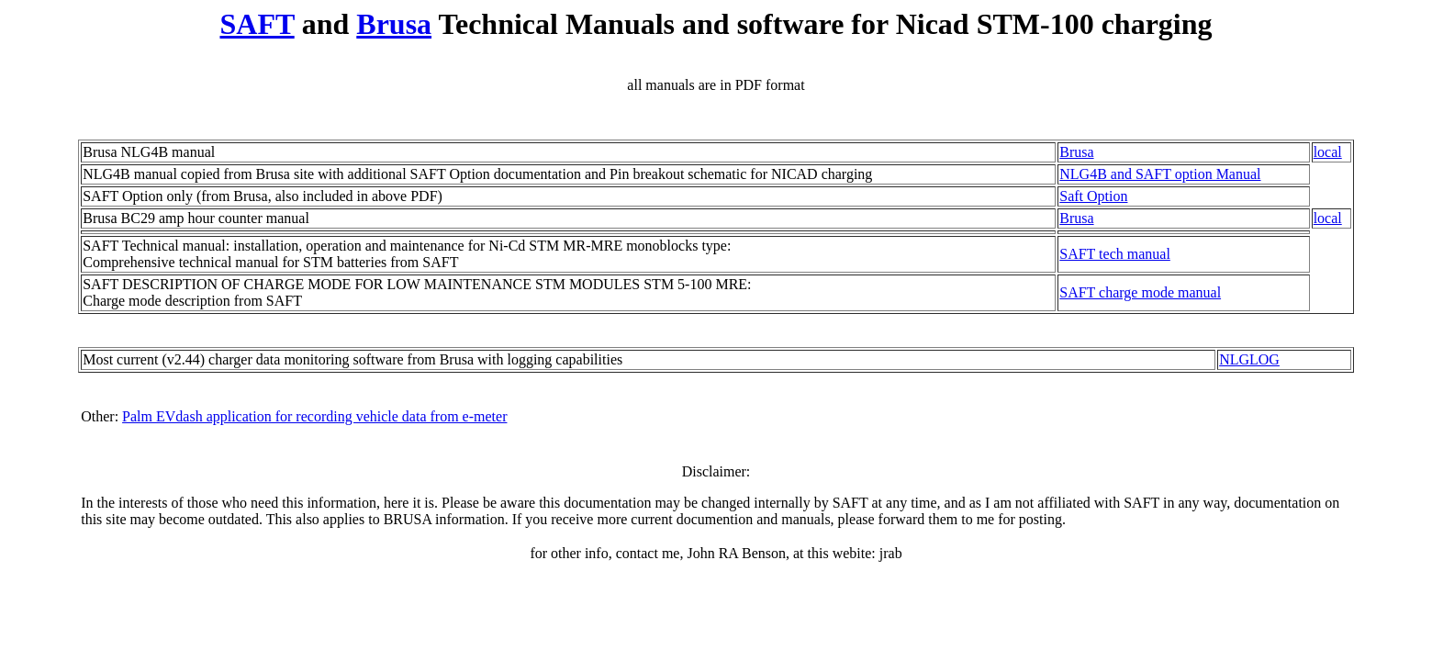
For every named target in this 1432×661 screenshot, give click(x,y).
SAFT (256, 23)
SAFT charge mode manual (1140, 292)
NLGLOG (1249, 359)
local (1328, 152)
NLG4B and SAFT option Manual (1159, 174)
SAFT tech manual (1114, 254)
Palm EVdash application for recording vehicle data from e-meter (314, 416)
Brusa (393, 23)
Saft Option (1093, 196)
